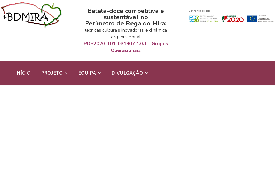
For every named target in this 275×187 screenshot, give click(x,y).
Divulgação (127, 73)
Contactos (30, 96)
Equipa (87, 73)
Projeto (52, 73)
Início (23, 73)
